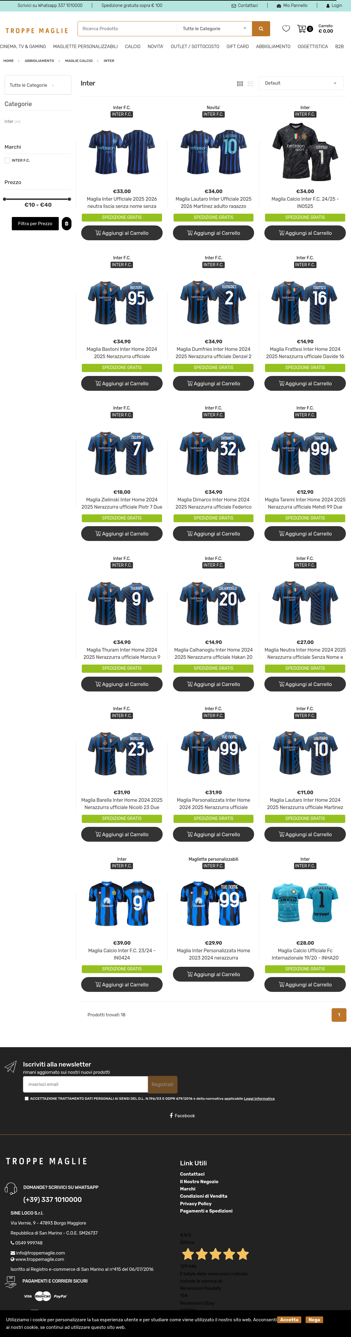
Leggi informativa (259, 1098)
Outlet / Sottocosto (195, 46)
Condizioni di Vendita (203, 1196)
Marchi (188, 1189)
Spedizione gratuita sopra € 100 (131, 5)
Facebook (182, 1115)
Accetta (289, 1319)
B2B (339, 46)
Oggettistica (313, 46)
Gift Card (238, 46)
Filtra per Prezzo (35, 223)
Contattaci (245, 5)
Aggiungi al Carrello (121, 233)
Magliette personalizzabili (85, 46)
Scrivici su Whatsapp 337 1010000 (50, 5)
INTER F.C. (21, 160)
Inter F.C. (122, 107)
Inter (305, 107)
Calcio (133, 46)
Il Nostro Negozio (199, 1181)
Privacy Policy (196, 1203)
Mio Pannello (292, 5)
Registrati (163, 1084)
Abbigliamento (273, 46)
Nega (314, 1319)
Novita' (156, 46)
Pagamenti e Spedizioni (206, 1211)
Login (334, 5)
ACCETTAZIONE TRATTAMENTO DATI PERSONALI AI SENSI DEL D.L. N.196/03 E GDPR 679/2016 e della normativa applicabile (152, 1098)
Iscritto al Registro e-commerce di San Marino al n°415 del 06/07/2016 (82, 1269)
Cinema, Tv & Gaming (23, 46)
